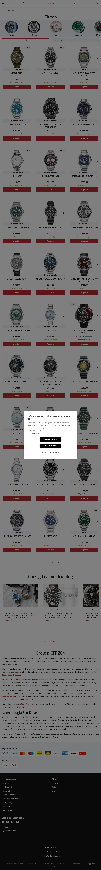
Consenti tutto (38, 442)
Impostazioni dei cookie (50, 449)
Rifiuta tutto (62, 442)
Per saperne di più (33, 436)
